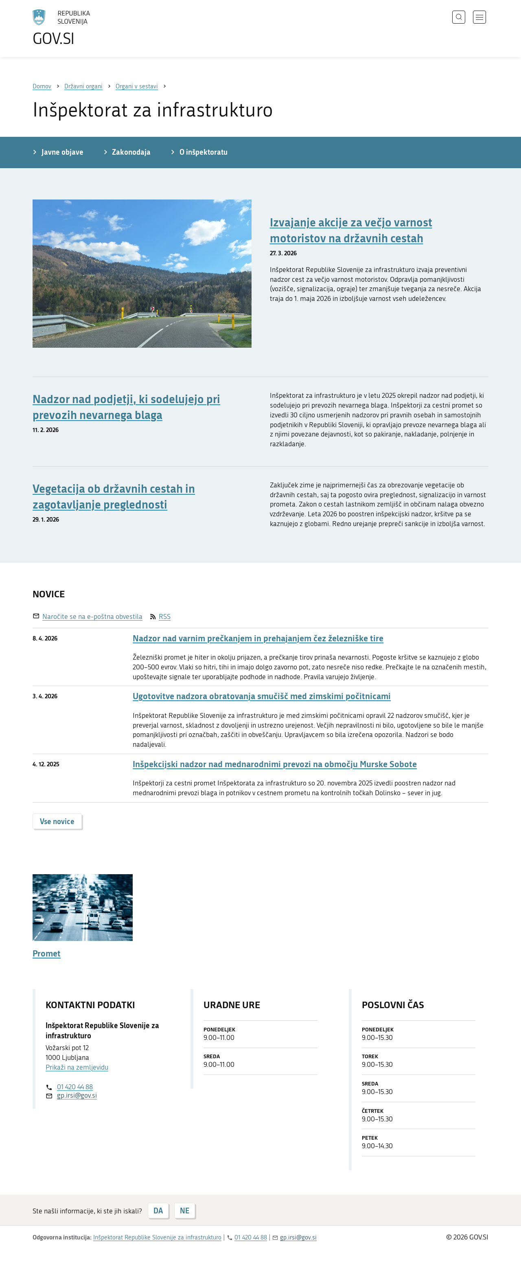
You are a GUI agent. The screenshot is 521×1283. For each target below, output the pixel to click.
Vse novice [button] (57, 821)
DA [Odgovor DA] (158, 1210)
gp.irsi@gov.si (77, 1095)
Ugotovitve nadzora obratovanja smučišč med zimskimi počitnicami (262, 696)
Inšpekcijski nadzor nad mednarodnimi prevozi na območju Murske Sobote (275, 764)
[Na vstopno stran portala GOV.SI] (84, 27)
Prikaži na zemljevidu (77, 1067)
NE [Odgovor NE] (184, 1210)
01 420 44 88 (75, 1087)
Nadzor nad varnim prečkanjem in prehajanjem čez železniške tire (258, 638)
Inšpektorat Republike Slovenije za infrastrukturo (157, 1237)
